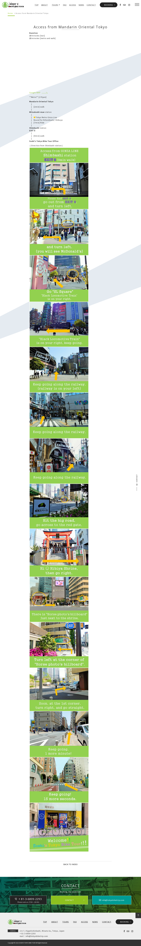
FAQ (65, 5)
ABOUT (44, 5)
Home (10, 13)
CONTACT (91, 5)
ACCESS (72, 5)
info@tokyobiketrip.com (37, 936)
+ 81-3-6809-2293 (28, 933)
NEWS (81, 5)
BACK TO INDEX (70, 864)
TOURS (55, 5)
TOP (36, 5)
